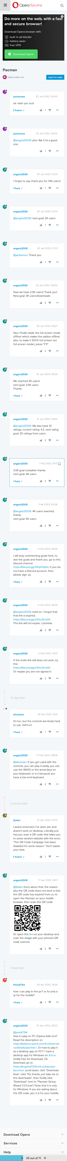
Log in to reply (55, 77)
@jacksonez (20, 255)
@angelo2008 (22, 140)
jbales (16, 820)
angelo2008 (20, 174)
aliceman (18, 714)
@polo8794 (20, 1032)
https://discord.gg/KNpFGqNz (31, 566)
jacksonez (19, 96)
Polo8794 (19, 984)
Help (7, 1152)
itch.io (52, 1054)
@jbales (18, 886)
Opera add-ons (16, 77)
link (31, 933)
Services (10, 1143)
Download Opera (23, 53)
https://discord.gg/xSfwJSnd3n (32, 619)
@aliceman (19, 761)
